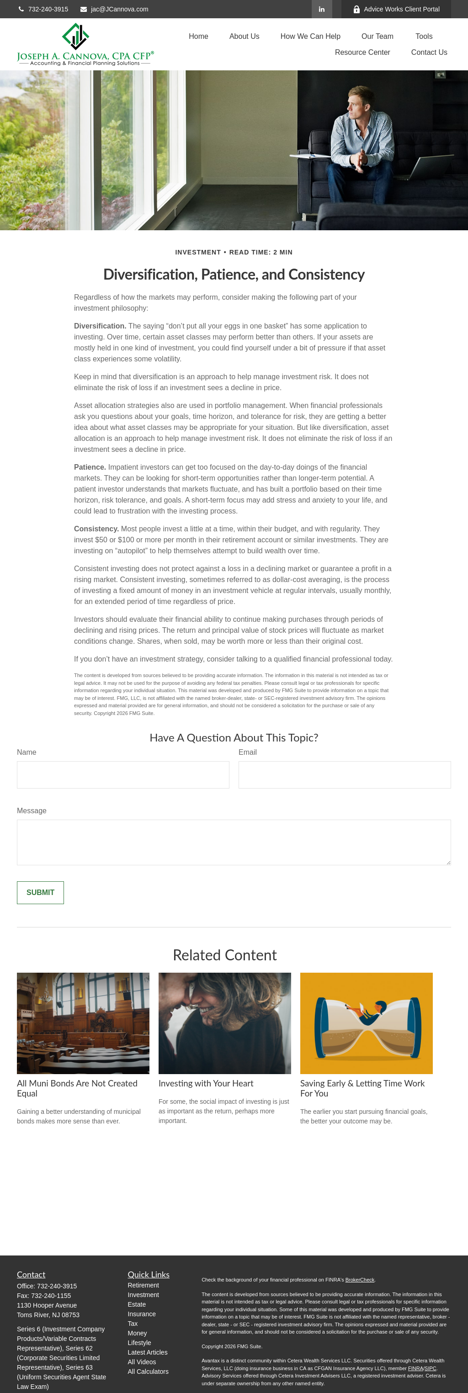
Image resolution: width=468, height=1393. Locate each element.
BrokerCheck (360, 1279)
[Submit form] (40, 892)
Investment (143, 1294)
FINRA (415, 1368)
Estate (137, 1304)
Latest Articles (148, 1352)
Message (32, 811)
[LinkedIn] (322, 9)
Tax (133, 1323)
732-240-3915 (42, 9)
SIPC (430, 1368)
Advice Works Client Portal (396, 9)
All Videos (142, 1362)
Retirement (143, 1285)
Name (27, 752)
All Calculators (148, 1371)
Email (248, 752)
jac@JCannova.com (114, 9)
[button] (198, 36)
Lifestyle (139, 1342)
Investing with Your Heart (206, 1083)
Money (137, 1333)
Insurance (142, 1314)
